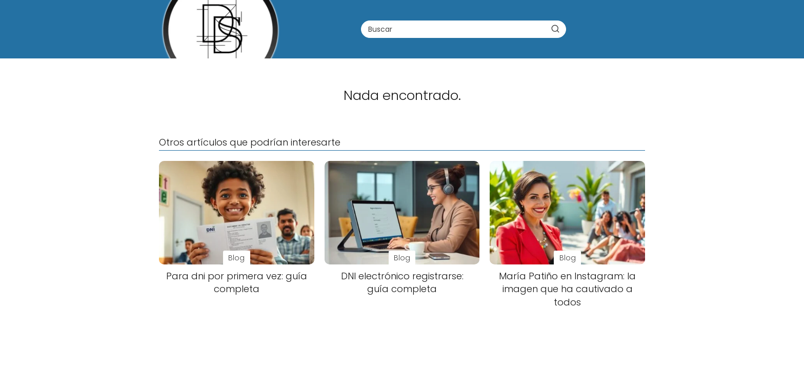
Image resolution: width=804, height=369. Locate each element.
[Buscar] (555, 28)
